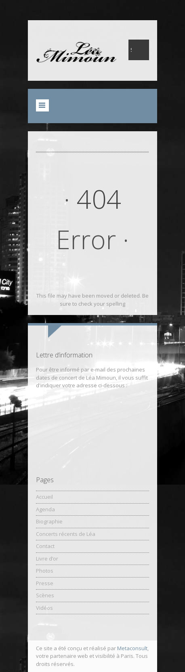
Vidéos (44, 607)
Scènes (45, 595)
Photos (44, 570)
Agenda (45, 509)
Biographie (49, 521)
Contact (45, 546)
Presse (44, 583)
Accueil (44, 496)
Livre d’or (47, 558)
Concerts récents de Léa (65, 534)
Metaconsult (132, 648)
